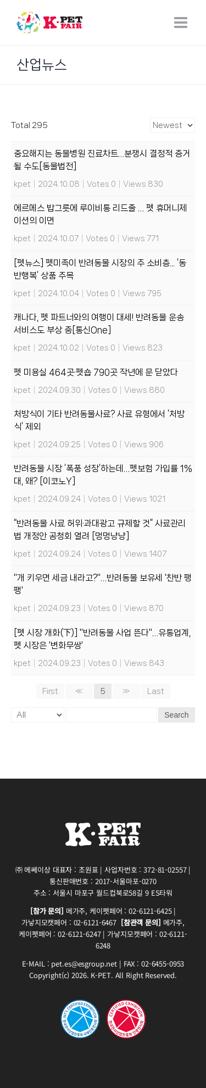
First (50, 691)
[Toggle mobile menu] (182, 22)
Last (155, 691)
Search (176, 714)
